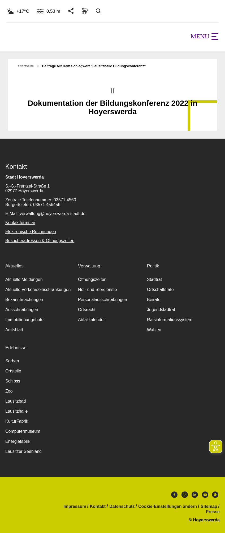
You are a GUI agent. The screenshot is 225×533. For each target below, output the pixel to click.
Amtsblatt (14, 329)
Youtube (205, 494)
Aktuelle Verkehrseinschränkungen (38, 289)
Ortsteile (13, 371)
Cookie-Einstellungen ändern (167, 506)
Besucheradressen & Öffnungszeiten (39, 240)
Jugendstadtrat (161, 309)
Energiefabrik (17, 441)
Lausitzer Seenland (23, 451)
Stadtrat (154, 279)
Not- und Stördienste (97, 289)
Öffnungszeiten (92, 279)
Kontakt (98, 506)
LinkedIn (195, 494)
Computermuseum (22, 431)
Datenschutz (122, 506)
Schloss (12, 381)
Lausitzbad (15, 401)
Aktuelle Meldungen (24, 279)
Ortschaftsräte (160, 289)
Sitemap (209, 506)
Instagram (184, 494)
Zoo (9, 391)
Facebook (174, 494)
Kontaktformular (20, 222)
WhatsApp (215, 494)
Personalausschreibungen (102, 299)
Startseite (26, 66)
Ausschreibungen (21, 309)
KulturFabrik (16, 421)
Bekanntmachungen (24, 299)
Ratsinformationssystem (169, 319)
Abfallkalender (91, 319)
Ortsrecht (87, 309)
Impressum (74, 506)
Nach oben (112, 90)
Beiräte (154, 299)
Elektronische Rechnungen (30, 231)
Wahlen (154, 329)
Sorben (12, 361)
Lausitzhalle (16, 411)
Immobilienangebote (24, 319)
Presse (213, 512)
